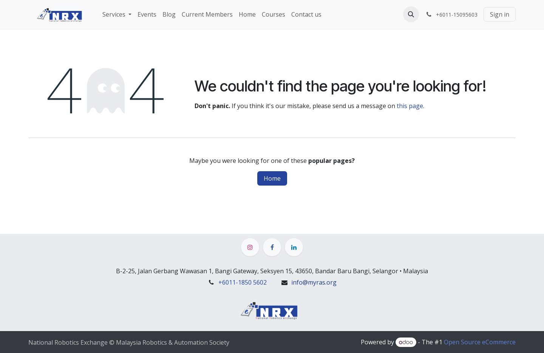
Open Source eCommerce (480, 342)
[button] (411, 14)
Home (272, 178)
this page (410, 106)
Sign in (499, 14)
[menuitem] (116, 14)
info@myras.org (314, 282)
